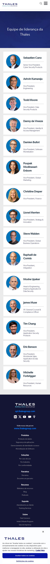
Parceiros (25, 475)
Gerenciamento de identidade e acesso (25, 446)
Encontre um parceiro (25, 479)
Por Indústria (25, 462)
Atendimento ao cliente (25, 505)
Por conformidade (25, 465)
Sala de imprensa (25, 525)
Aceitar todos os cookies (25, 556)
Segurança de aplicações (25, 442)
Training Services (25, 508)
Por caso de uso (25, 459)
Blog (25, 492)
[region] (25, 545)
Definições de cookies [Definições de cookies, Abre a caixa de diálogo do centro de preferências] (25, 561)
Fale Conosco (25, 518)
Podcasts (25, 495)
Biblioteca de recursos (25, 488)
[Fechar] (43, 531)
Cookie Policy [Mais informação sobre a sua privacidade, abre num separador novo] (40, 550)
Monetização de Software (25, 449)
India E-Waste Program (25, 522)
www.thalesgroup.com (25, 428)
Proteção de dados (25, 439)
